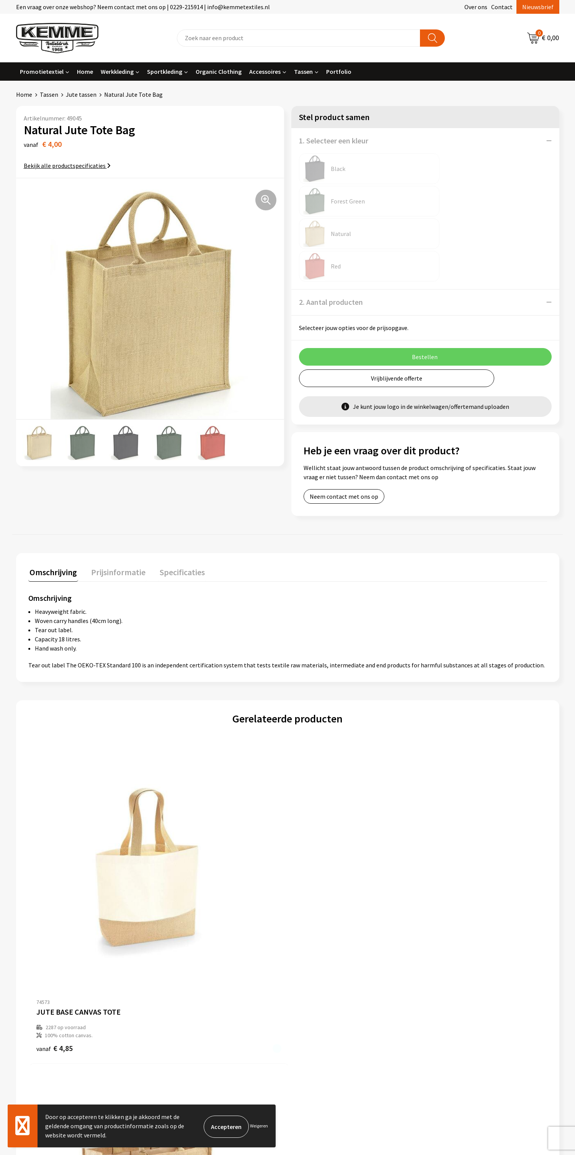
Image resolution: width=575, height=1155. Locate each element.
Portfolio (338, 71)
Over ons (475, 7)
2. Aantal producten (331, 237)
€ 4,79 (314, 865)
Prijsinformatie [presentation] (114, 521)
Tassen (303, 71)
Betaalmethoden (319, 959)
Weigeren (259, 1126)
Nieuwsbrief (538, 7)
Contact (502, 7)
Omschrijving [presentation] (52, 521)
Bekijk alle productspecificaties (67, 165)
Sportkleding (164, 71)
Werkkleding (117, 71)
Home (85, 71)
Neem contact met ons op (344, 431)
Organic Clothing (219, 71)
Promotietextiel (42, 71)
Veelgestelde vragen (189, 971)
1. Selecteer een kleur (333, 140)
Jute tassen (81, 94)
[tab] (52, 523)
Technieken (177, 994)
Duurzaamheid (181, 983)
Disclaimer (446, 983)
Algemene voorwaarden (463, 948)
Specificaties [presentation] (175, 521)
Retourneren (314, 971)
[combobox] (298, 38)
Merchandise (178, 1006)
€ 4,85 (54, 865)
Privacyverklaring (454, 971)
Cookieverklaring (454, 959)
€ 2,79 (443, 865)
